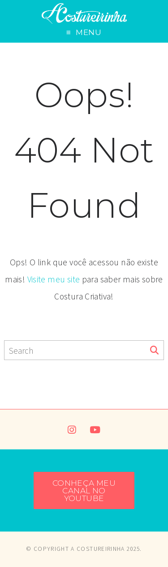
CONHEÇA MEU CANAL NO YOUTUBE (84, 490)
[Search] (154, 350)
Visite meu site (53, 279)
